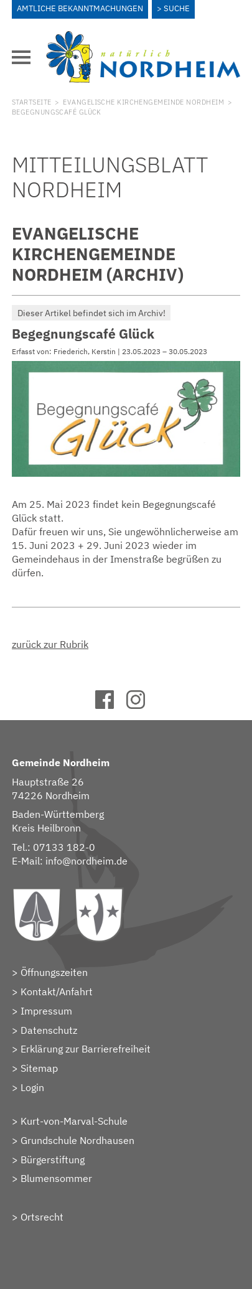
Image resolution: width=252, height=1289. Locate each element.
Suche (177, 8)
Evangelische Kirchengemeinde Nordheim (143, 102)
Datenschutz (49, 1030)
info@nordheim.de (86, 861)
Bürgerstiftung (53, 1159)
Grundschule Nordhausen (77, 1140)
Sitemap (39, 1068)
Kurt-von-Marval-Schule (74, 1121)
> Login (28, 1087)
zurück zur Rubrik (50, 644)
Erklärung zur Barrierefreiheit (86, 1049)
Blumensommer (56, 1178)
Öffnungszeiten (54, 972)
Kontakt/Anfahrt (57, 991)
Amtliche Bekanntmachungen (80, 8)
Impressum (46, 1011)
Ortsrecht (42, 1217)
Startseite (31, 102)
